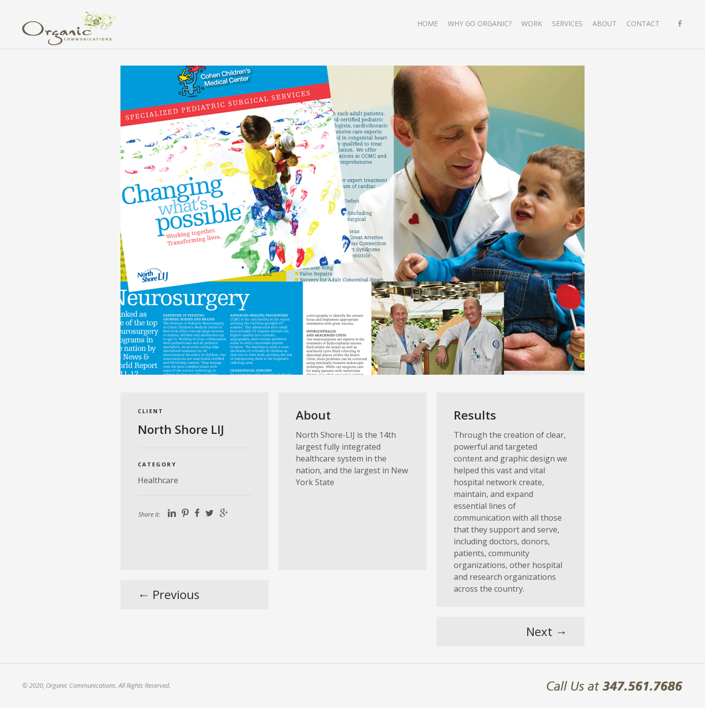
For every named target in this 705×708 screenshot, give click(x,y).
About (604, 23)
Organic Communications (69, 28)
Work (531, 23)
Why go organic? (479, 23)
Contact (643, 23)
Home (427, 23)
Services (567, 23)
